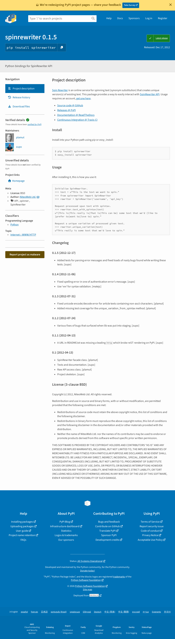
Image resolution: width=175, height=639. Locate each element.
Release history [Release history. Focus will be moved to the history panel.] (19, 97)
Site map (87, 589)
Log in (148, 18)
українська (75, 611)
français (34, 611)
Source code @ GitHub (70, 105)
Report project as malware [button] (25, 254)
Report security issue (152, 526)
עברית (146, 611)
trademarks (119, 576)
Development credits (107, 540)
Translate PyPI (107, 531)
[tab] (24, 88)
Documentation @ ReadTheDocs (76, 115)
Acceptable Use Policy (150, 540)
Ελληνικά (87, 611)
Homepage (16, 181)
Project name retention (22, 535)
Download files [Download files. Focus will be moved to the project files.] (19, 106)
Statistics (66, 531)
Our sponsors (66, 540)
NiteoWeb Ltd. (28, 197)
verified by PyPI (34, 124)
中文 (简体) (109, 611)
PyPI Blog (64, 522)
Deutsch (97, 611)
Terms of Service (150, 522)
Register (162, 18)
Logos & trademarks (66, 535)
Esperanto (156, 611)
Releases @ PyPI (66, 110)
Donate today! (87, 571)
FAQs (23, 540)
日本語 (44, 611)
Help (109, 18)
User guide (22, 531)
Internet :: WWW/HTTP (23, 235)
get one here (83, 98)
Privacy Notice (150, 535)
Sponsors (134, 18)
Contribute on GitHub (107, 526)
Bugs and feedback (109, 522)
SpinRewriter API (149, 94)
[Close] (170, 4)
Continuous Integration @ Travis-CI (77, 120)
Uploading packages (22, 526)
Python (14, 225)
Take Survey (129, 5)
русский (136, 611)
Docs (120, 18)
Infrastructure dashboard (64, 526)
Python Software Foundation (86, 580)
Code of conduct (150, 531)
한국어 (167, 611)
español (24, 611)
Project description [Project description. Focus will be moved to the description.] (21, 88)
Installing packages (22, 522)
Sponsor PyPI (109, 535)
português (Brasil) (59, 611)
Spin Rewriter (60, 90)
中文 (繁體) (123, 611)
